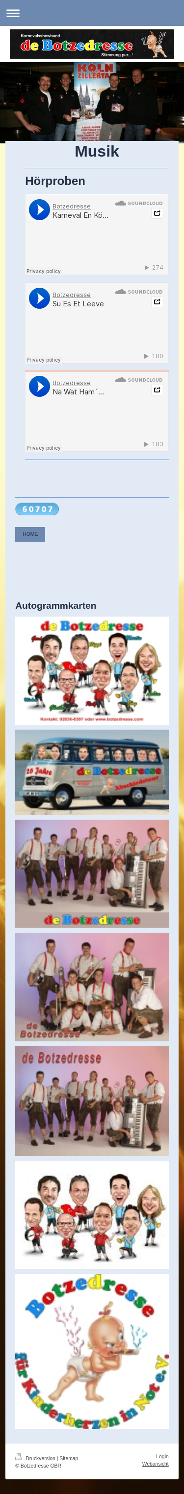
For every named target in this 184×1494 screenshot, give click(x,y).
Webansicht (155, 1464)
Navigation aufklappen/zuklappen (92, 12)
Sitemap (68, 1458)
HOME (30, 534)
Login (162, 1456)
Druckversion (35, 1458)
